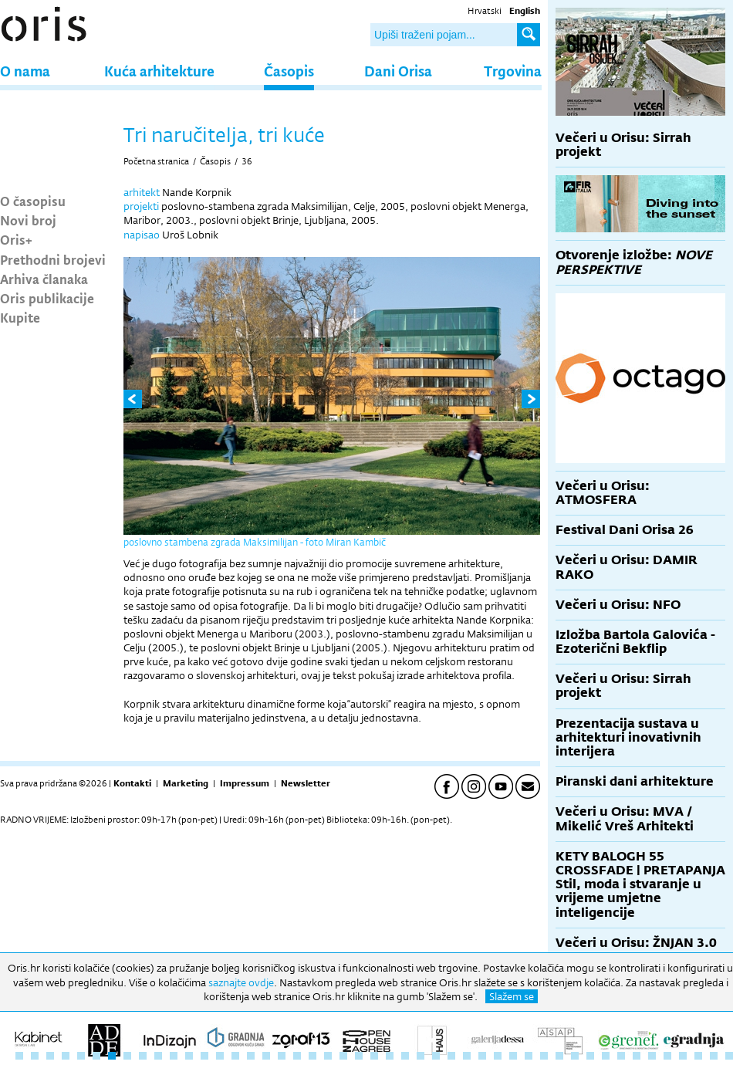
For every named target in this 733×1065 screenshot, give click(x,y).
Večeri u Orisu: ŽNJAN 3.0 (636, 943)
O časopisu (33, 200)
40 (621, 1056)
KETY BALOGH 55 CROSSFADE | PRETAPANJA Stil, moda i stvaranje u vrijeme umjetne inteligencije (640, 884)
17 (266, 1056)
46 (714, 1056)
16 (251, 1056)
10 (158, 1056)
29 (451, 1056)
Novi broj (28, 220)
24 (374, 1056)
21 (328, 1056)
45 (698, 1056)
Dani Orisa (398, 70)
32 (498, 1056)
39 (606, 1056)
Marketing (185, 783)
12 (189, 1056)
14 (220, 1056)
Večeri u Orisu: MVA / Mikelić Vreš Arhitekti (625, 818)
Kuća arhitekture (159, 70)
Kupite (20, 317)
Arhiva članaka (44, 278)
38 (590, 1056)
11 (173, 1056)
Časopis (289, 70)
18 (281, 1056)
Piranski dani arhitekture (635, 781)
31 (482, 1056)
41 (636, 1056)
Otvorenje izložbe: (634, 262)
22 (343, 1056)
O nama (25, 70)
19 (297, 1056)
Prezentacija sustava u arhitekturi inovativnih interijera (628, 737)
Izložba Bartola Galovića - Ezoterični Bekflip (635, 642)
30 (467, 1056)
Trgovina (513, 70)
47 (729, 1056)
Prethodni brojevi (53, 259)
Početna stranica (156, 161)
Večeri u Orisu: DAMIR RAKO (627, 567)
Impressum (244, 783)
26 (405, 1056)
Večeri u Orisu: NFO (618, 605)
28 (436, 1056)
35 (544, 1056)
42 (652, 1056)
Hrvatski (485, 11)
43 (667, 1056)
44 (683, 1056)
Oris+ (16, 239)
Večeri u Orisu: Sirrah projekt (623, 145)
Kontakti (132, 783)
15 (235, 1056)
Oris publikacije (47, 298)
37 (575, 1056)
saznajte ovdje (241, 982)
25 (390, 1056)
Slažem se (511, 996)
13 (204, 1056)
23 (359, 1056)
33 (513, 1056)
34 (528, 1056)
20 (312, 1056)
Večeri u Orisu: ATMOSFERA (603, 493)
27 (420, 1056)
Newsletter (305, 783)
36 (247, 161)
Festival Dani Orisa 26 (625, 530)
